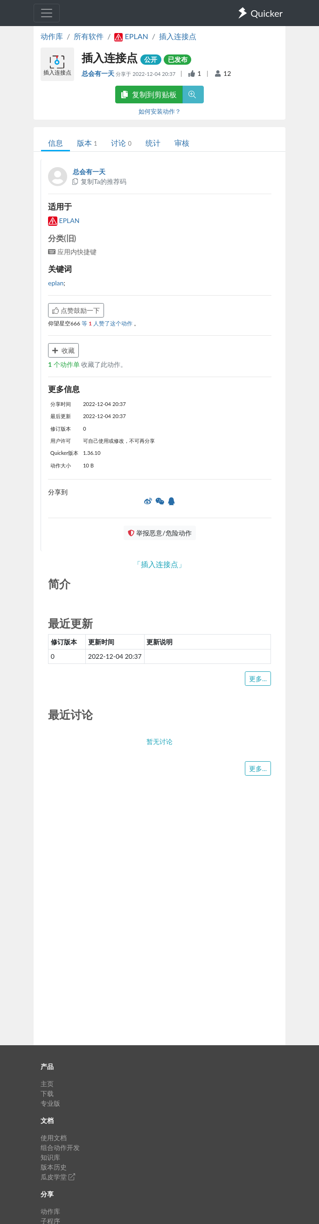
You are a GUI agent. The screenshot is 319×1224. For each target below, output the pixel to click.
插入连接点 (177, 36)
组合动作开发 (60, 1147)
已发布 (177, 59)
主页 (47, 1084)
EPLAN (63, 220)
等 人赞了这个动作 (108, 323)
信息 (55, 142)
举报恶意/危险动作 (159, 533)
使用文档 (54, 1138)
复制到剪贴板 (148, 94)
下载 (47, 1093)
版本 (87, 142)
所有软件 (89, 36)
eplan (55, 283)
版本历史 (54, 1167)
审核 (181, 142)
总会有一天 (99, 73)
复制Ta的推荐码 (98, 181)
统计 (153, 142)
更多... (258, 679)
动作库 (52, 36)
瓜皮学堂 (58, 1177)
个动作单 (64, 364)
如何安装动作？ (160, 111)
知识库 (50, 1157)
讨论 (121, 142)
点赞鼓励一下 (76, 310)
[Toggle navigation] (47, 13)
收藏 (63, 350)
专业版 (50, 1103)
